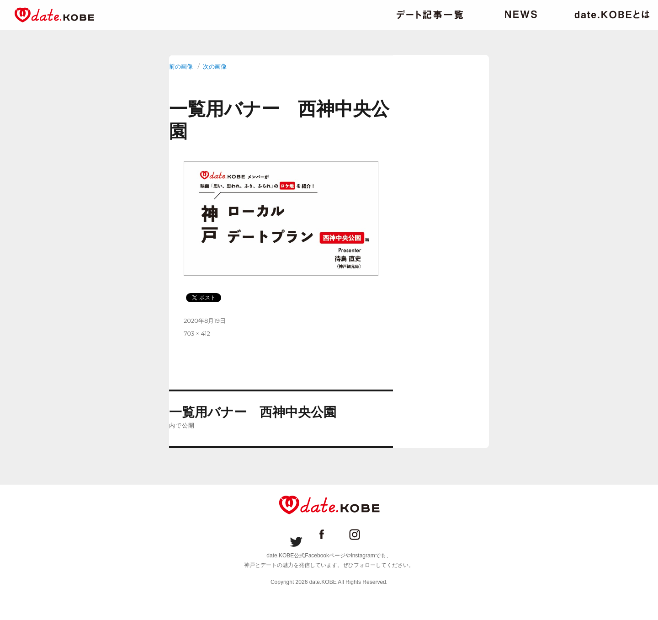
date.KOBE (54, 14)
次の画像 (215, 66)
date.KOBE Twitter (296, 534)
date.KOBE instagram (362, 534)
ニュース (521, 14)
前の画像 (181, 66)
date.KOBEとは (612, 14)
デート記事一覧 (430, 14)
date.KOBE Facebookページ (329, 534)
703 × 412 (197, 333)
